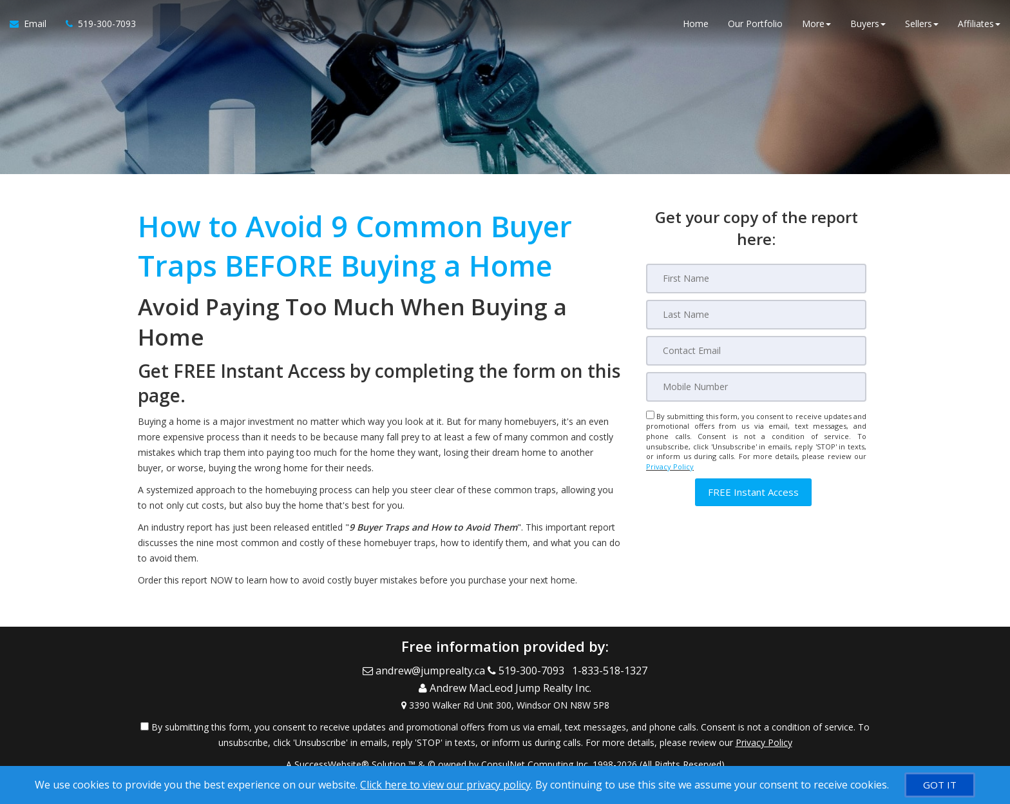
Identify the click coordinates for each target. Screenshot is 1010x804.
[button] (753, 492)
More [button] (816, 25)
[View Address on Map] (505, 699)
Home (696, 25)
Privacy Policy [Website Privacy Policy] (670, 466)
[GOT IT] (939, 785)
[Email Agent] (33, 26)
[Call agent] (96, 26)
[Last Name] (756, 314)
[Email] (756, 351)
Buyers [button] (868, 25)
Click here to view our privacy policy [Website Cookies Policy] (445, 785)
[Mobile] (756, 387)
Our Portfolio (755, 25)
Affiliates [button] (979, 25)
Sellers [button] (922, 25)
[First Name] (756, 278)
